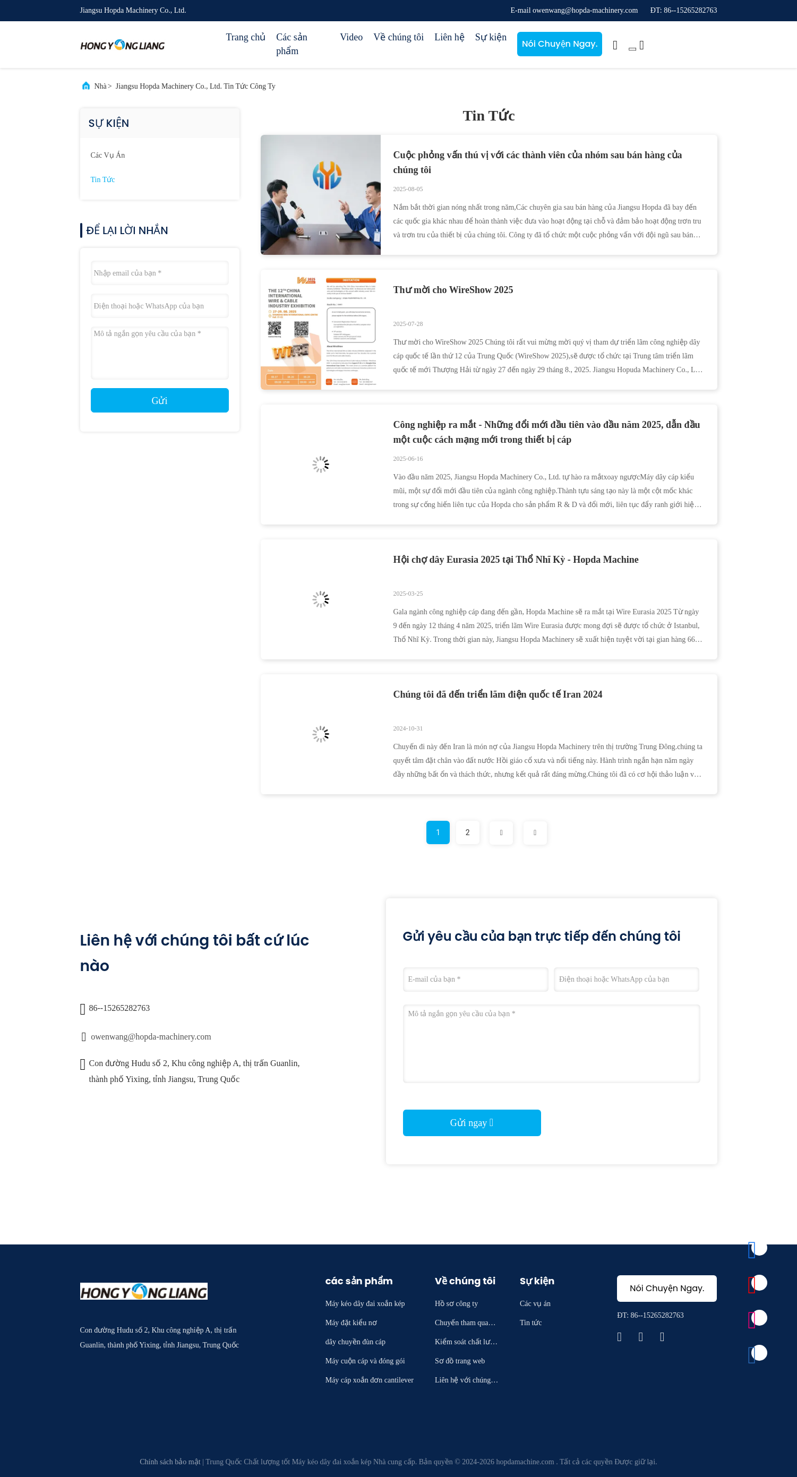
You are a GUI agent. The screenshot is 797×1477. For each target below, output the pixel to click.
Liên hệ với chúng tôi (467, 1381)
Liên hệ (449, 37)
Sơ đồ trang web (460, 1361)
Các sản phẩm (291, 44)
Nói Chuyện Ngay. (560, 44)
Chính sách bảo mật (170, 1462)
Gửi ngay (471, 1122)
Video (351, 37)
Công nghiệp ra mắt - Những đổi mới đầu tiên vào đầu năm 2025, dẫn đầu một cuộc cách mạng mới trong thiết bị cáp (546, 432)
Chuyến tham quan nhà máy (466, 1324)
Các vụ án (108, 155)
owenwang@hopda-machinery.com (151, 1036)
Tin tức (103, 180)
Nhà (101, 86)
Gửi (160, 401)
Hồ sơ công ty (456, 1304)
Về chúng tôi (398, 37)
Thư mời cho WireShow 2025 (453, 290)
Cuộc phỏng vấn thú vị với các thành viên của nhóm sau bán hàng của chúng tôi (537, 162)
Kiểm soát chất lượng (467, 1343)
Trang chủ (246, 37)
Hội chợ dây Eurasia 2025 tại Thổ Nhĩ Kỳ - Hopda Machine (516, 559)
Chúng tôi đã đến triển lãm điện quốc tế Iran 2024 (498, 694)
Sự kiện (491, 37)
